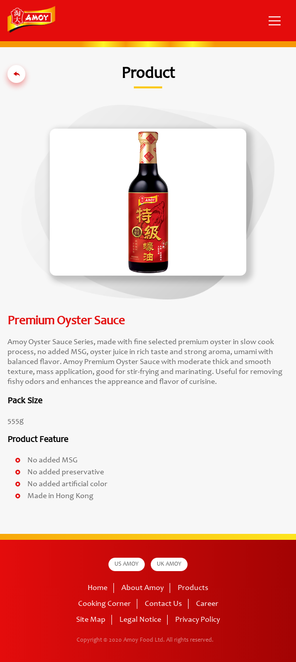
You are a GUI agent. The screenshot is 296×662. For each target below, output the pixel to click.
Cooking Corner (104, 604)
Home (97, 588)
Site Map (90, 620)
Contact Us (163, 604)
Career (207, 604)
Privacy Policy (197, 620)
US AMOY (126, 564)
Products (193, 588)
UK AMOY (169, 564)
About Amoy (142, 588)
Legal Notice (140, 620)
